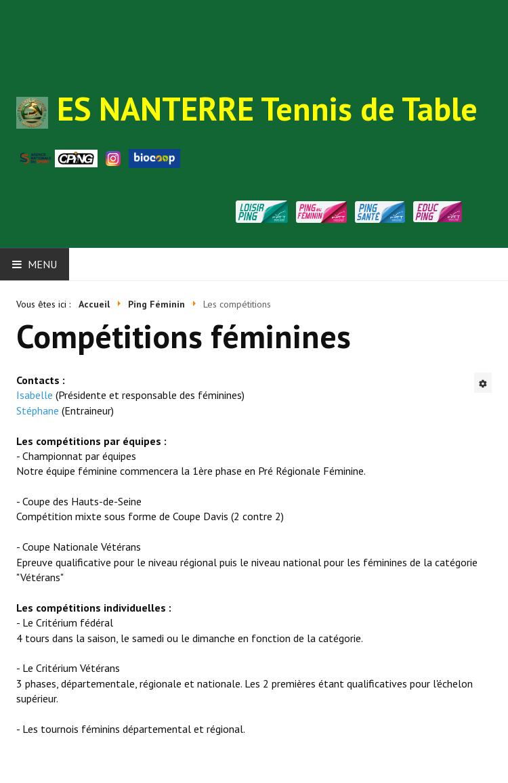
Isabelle (34, 395)
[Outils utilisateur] (483, 383)
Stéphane (37, 410)
